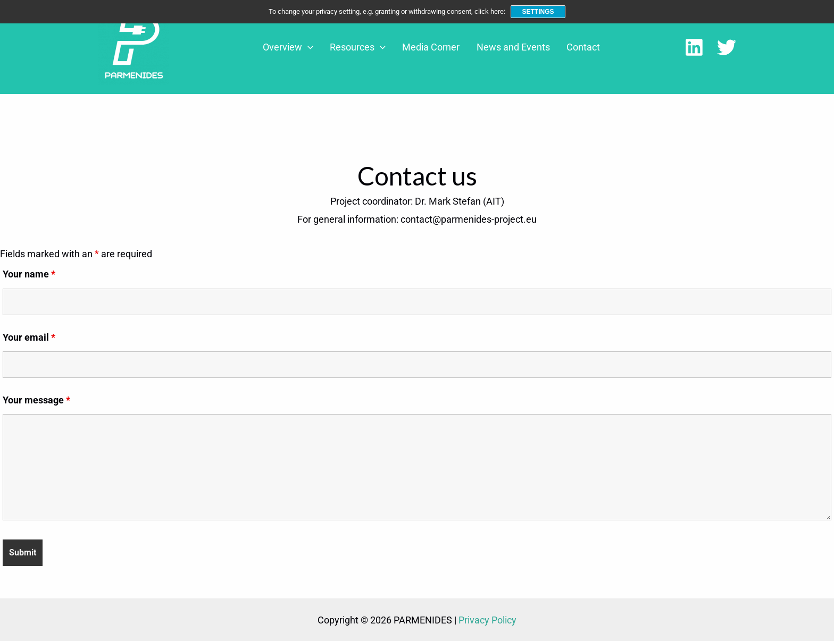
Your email (29, 337)
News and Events (520, 47)
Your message (36, 400)
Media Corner (444, 47)
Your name (29, 274)
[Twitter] (726, 47)
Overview (314, 47)
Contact (584, 47)
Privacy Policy (487, 620)
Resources (378, 47)
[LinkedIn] (694, 47)
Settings (538, 11)
